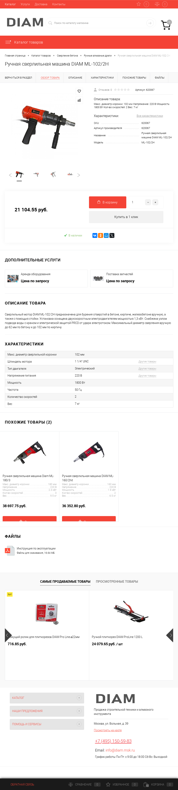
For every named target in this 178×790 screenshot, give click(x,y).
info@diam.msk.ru (120, 750)
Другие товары (147, 361)
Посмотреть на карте (108, 730)
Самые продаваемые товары (65, 581)
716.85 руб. (17, 644)
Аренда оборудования (35, 274)
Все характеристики (150, 115)
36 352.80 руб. (89, 508)
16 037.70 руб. (135, 644)
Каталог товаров (24, 42)
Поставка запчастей (119, 274)
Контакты (58, 4)
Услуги (25, 4)
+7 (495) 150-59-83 (113, 741)
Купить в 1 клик (126, 217)
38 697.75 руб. (30, 508)
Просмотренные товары (117, 581)
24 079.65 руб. (79, 644)
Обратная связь (19, 784)
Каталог (10, 4)
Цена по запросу (35, 281)
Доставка (41, 4)
